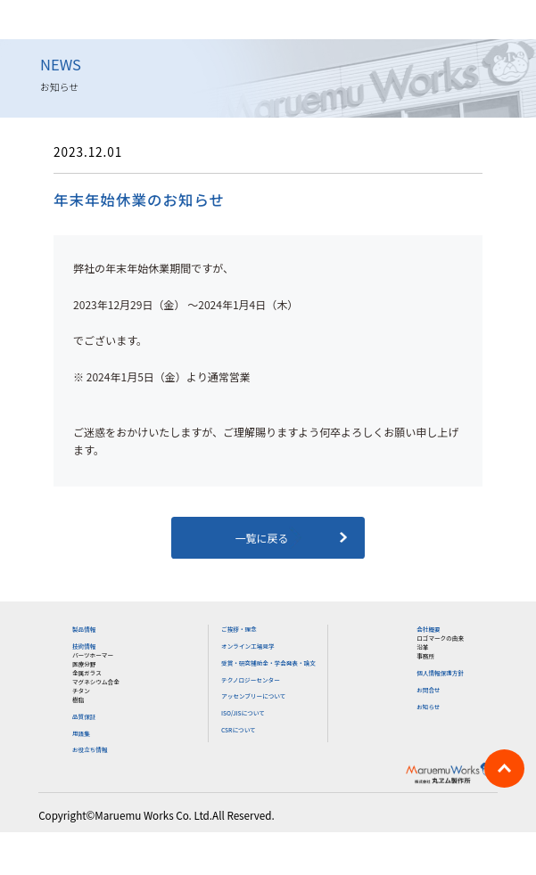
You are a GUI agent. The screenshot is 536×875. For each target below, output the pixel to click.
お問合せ (428, 689)
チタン (81, 690)
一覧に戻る (268, 537)
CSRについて (238, 729)
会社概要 (428, 629)
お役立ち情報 (90, 749)
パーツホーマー (92, 654)
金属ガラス (87, 672)
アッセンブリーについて (253, 695)
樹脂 (78, 699)
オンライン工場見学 (248, 646)
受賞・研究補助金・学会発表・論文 (268, 662)
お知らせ (428, 706)
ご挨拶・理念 (239, 629)
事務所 (425, 655)
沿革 (422, 646)
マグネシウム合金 (96, 681)
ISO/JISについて (243, 712)
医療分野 (83, 663)
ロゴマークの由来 (440, 638)
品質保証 (83, 716)
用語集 (81, 733)
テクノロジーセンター (250, 679)
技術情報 (83, 646)
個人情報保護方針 (440, 672)
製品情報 (83, 629)
